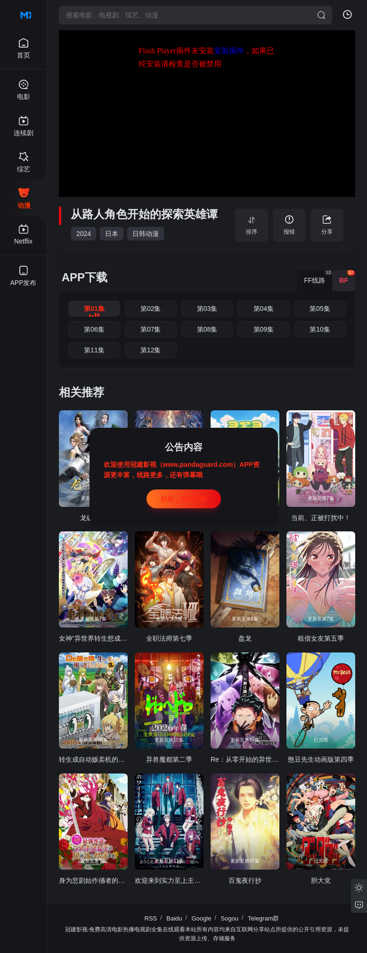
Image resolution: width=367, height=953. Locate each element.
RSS (151, 918)
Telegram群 (263, 918)
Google (202, 918)
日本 (111, 233)
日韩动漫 (145, 233)
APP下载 (84, 277)
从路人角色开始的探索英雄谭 (144, 214)
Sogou (229, 918)
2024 (83, 233)
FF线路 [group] (318, 277)
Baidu (174, 918)
